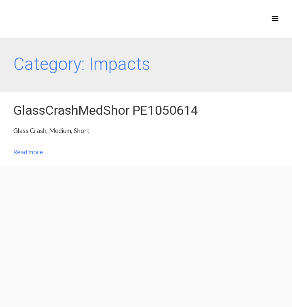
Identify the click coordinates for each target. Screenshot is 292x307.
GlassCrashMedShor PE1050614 (105, 110)
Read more (28, 152)
